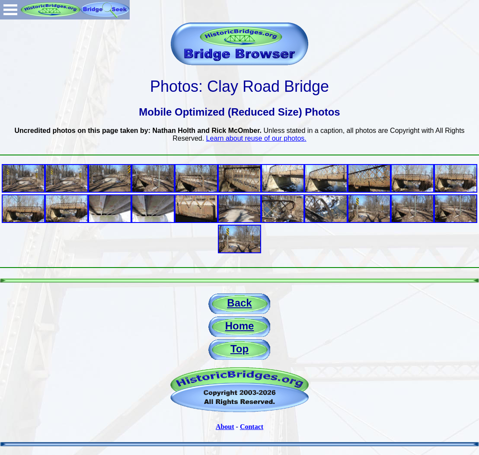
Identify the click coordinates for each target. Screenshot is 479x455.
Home (239, 326)
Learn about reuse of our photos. (256, 138)
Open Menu (10, 9)
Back (239, 303)
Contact (251, 426)
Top (239, 349)
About (225, 426)
